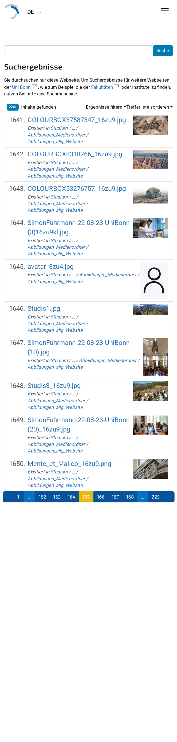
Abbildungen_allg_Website (55, 141)
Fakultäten (105, 87)
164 (71, 496)
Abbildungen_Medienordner (56, 135)
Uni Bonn (25, 87)
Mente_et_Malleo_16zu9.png (69, 464)
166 (101, 496)
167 (115, 496)
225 (156, 496)
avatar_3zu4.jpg (50, 266)
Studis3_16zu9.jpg (54, 386)
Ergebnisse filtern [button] (104, 107)
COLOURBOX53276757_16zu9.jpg (77, 188)
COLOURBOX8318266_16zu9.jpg (75, 154)
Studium (59, 128)
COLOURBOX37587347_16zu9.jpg (77, 120)
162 (42, 496)
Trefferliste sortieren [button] (147, 107)
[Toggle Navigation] (165, 11)
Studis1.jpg (44, 308)
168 (130, 496)
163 (57, 496)
